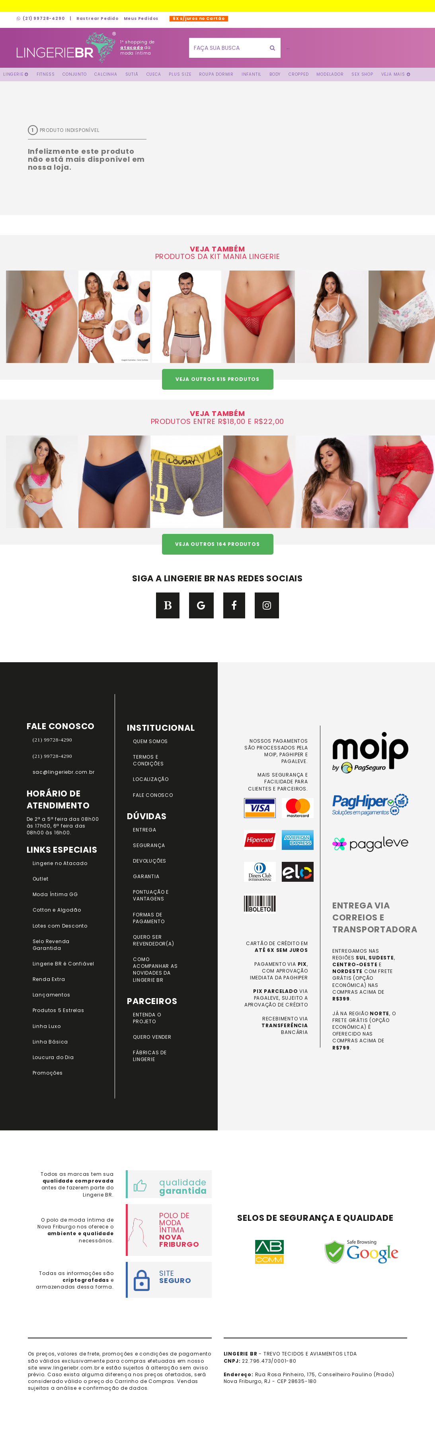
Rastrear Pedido (97, 19)
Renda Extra (49, 979)
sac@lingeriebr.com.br (64, 772)
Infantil (251, 74)
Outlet (41, 878)
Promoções (48, 1072)
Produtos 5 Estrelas (58, 1010)
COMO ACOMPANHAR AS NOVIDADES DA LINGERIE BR (155, 969)
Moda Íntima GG (55, 894)
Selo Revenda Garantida (51, 944)
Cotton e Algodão (57, 909)
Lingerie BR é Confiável (63, 963)
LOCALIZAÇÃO (151, 779)
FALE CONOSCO (153, 795)
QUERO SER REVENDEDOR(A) (153, 940)
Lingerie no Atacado (60, 863)
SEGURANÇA (149, 845)
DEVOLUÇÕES (149, 860)
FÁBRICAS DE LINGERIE (150, 1056)
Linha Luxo (47, 1026)
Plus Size (180, 74)
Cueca (153, 74)
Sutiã (131, 74)
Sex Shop (362, 74)
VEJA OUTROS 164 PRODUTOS (217, 544)
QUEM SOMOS (150, 741)
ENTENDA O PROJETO (147, 1018)
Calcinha (105, 74)
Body (275, 74)
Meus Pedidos (141, 19)
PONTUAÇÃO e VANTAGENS (151, 895)
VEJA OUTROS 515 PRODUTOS (217, 379)
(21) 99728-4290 (41, 19)
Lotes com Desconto (60, 925)
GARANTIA (146, 876)
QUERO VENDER (152, 1037)
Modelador (329, 74)
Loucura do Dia (53, 1057)
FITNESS (46, 74)
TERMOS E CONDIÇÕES (148, 760)
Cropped (299, 74)
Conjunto (74, 74)
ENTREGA (144, 829)
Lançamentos (51, 994)
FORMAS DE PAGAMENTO (148, 918)
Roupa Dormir (216, 74)
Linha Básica (50, 1041)
